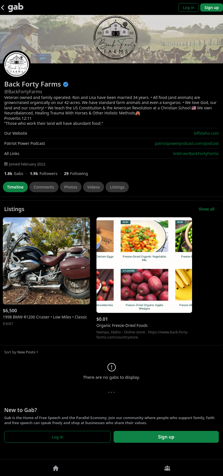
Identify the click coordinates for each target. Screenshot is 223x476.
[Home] (56, 468)
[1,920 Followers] (47, 173)
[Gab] (15, 7)
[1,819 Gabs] (17, 173)
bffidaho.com (206, 133)
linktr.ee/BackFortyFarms (196, 153)
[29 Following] (78, 173)
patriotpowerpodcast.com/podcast (187, 143)
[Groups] (167, 468)
